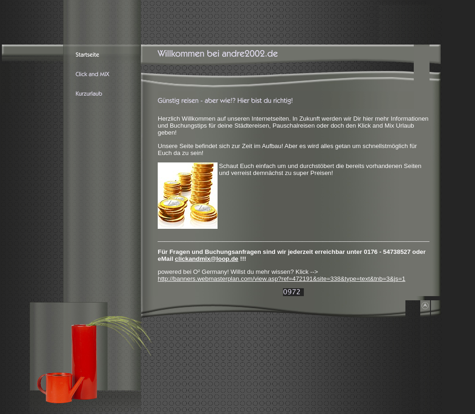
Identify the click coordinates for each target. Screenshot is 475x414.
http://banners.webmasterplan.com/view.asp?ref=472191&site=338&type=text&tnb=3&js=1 (281, 278)
